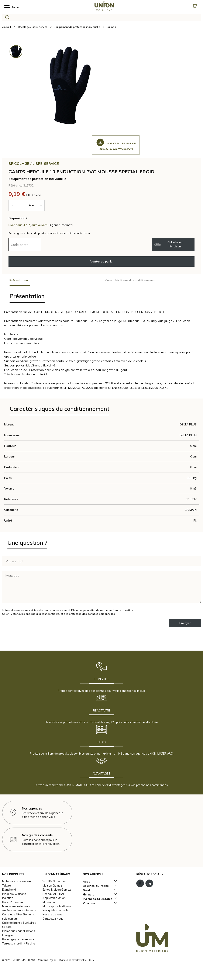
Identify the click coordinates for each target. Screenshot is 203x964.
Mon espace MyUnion (56, 906)
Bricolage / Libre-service (18, 939)
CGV (91, 959)
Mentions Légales (47, 959)
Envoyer (185, 623)
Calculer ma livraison (168, 244)
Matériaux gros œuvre (16, 881)
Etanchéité (9, 889)
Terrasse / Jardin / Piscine (18, 943)
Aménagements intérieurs (19, 910)
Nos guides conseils (55, 910)
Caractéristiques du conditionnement (131, 280)
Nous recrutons (52, 914)
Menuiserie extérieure (16, 906)
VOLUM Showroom (54, 881)
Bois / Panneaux (12, 902)
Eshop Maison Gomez (56, 889)
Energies (8, 935)
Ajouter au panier (102, 261)
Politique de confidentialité (72, 959)
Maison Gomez (52, 885)
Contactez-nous (52, 918)
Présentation (19, 280)
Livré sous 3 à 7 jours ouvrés (28, 225)
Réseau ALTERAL (53, 893)
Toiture (6, 885)
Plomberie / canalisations (18, 931)
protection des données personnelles (92, 613)
